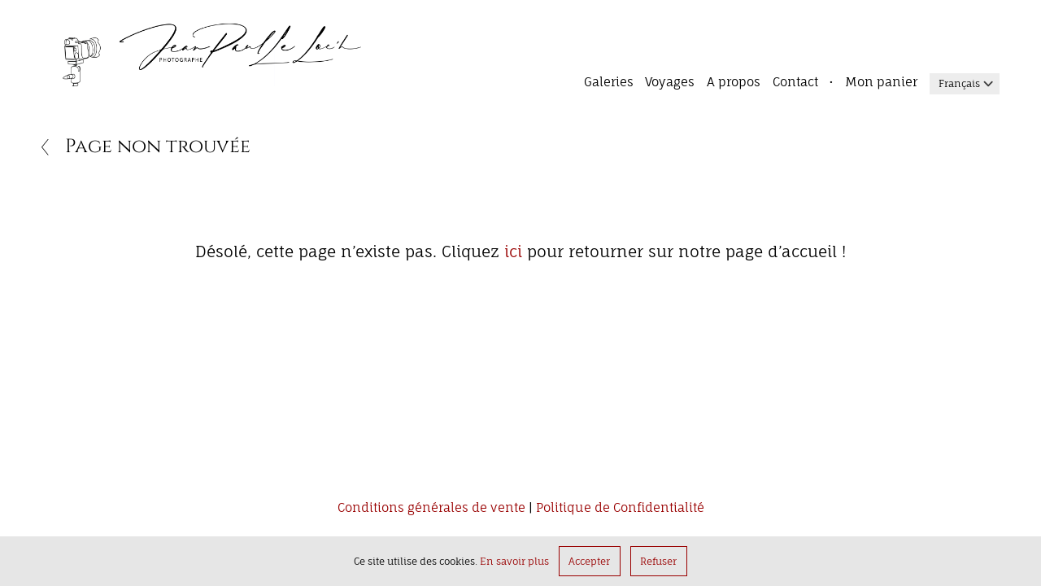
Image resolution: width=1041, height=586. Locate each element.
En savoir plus (514, 561)
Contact (795, 82)
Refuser (658, 561)
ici (513, 251)
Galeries (609, 82)
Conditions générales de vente (431, 508)
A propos (733, 82)
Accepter (589, 561)
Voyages (670, 82)
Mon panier (881, 82)
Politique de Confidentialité (620, 508)
